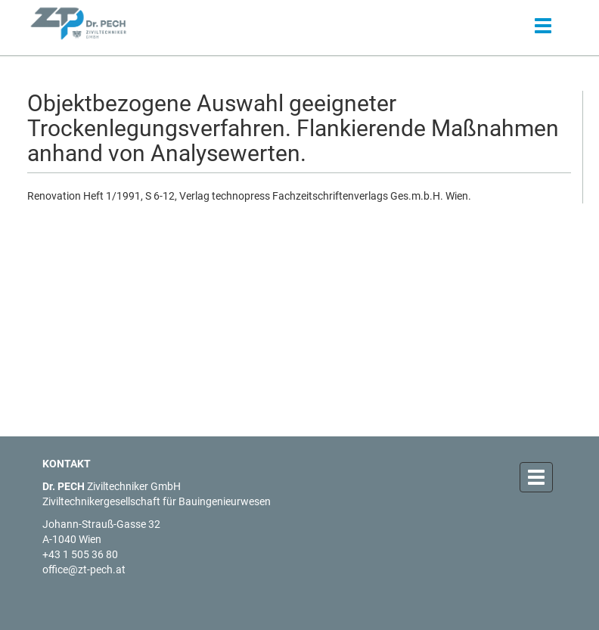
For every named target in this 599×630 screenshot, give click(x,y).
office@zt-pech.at (84, 569)
